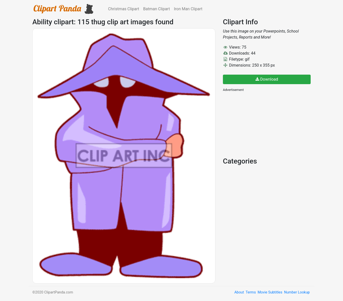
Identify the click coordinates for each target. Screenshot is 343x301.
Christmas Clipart (123, 9)
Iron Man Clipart (188, 9)
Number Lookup (297, 292)
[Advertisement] (260, 124)
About (239, 292)
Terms (251, 292)
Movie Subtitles (270, 292)
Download (266, 79)
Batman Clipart (156, 9)
